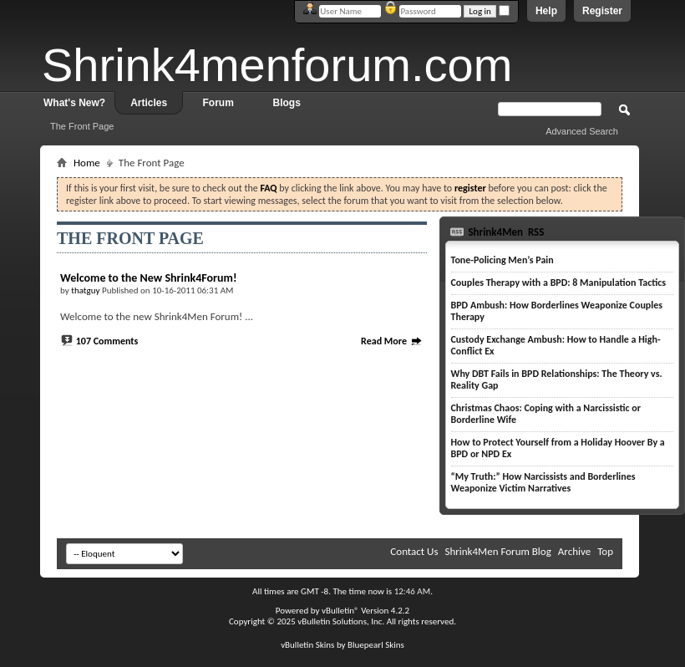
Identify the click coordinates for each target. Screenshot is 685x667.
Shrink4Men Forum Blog (497, 551)
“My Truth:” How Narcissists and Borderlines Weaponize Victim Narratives (543, 482)
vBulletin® (340, 610)
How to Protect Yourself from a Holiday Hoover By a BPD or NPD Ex (558, 448)
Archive (574, 551)
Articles (148, 103)
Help (546, 11)
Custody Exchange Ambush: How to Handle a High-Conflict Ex (556, 345)
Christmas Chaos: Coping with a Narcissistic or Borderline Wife (546, 413)
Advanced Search (581, 131)
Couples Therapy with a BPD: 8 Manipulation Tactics (559, 282)
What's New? (74, 103)
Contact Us (414, 551)
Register (602, 11)
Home (87, 162)
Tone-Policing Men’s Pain (502, 260)
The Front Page (82, 126)
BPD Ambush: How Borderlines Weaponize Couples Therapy (557, 311)
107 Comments (107, 341)
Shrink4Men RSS (504, 232)
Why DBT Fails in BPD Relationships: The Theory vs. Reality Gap (556, 379)
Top (605, 551)
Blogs (287, 103)
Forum (218, 103)
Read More (392, 341)
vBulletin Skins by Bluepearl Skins (342, 644)
